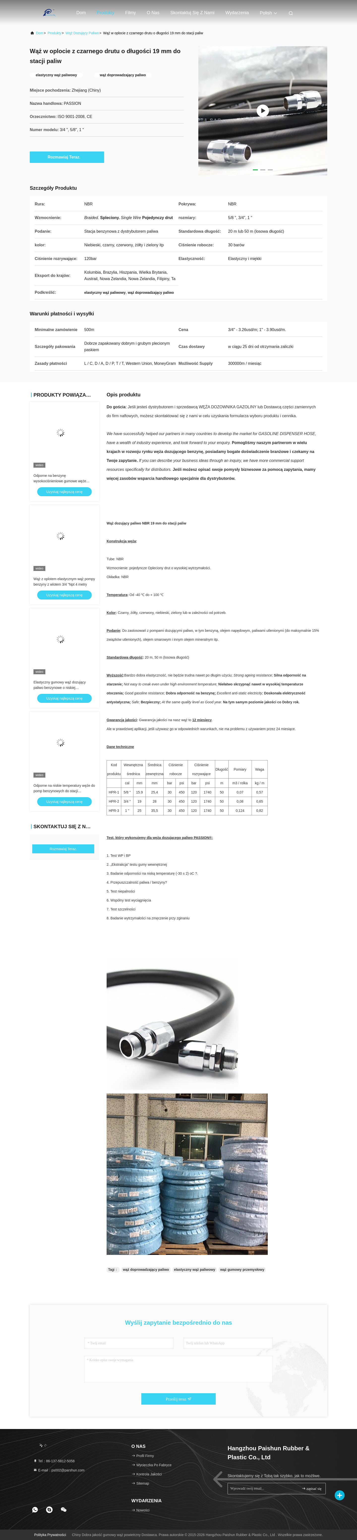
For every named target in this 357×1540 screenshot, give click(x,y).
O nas (153, 12)
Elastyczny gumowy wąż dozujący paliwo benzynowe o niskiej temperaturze (59, 687)
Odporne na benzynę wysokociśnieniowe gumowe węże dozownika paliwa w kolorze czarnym (61, 481)
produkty (54, 33)
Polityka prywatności (50, 1535)
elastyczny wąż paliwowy (194, 1270)
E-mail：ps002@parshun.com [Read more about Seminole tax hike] (59, 1470)
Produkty (105, 12)
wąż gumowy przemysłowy (242, 1270)
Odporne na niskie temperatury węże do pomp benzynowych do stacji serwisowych (64, 791)
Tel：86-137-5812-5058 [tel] (54, 1461)
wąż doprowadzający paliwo (146, 1270)
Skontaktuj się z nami (192, 12)
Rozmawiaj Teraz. (67, 156)
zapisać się (312, 1488)
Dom (81, 12)
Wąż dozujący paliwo (82, 33)
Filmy (130, 12)
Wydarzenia (237, 12)
